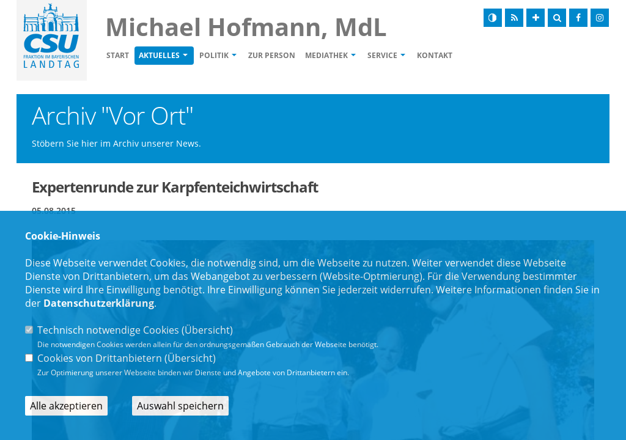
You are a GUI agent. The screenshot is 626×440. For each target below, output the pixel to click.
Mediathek (326, 55)
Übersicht (207, 330)
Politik (214, 55)
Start (117, 55)
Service (382, 55)
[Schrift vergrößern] (535, 18)
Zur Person (271, 55)
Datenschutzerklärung (98, 303)
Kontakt (434, 55)
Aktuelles (159, 55)
